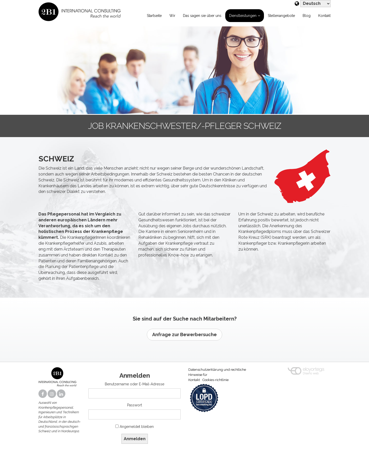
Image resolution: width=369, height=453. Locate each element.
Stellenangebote (281, 16)
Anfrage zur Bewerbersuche (184, 334)
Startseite (154, 16)
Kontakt (324, 16)
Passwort (134, 405)
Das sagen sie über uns (202, 16)
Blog (307, 16)
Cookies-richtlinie (215, 380)
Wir (172, 16)
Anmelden (135, 438)
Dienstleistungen (243, 16)
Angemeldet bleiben (137, 427)
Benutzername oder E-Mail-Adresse (134, 384)
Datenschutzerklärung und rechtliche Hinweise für (217, 372)
